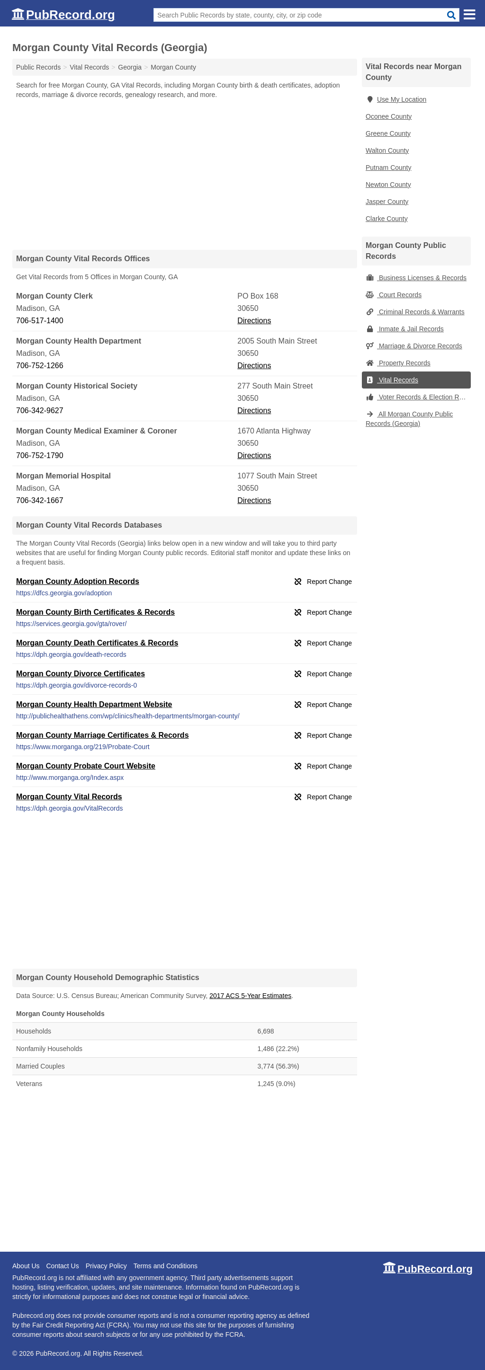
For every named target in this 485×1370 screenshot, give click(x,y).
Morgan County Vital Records (69, 797)
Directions (254, 321)
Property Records (398, 363)
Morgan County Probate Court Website (85, 766)
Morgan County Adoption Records (77, 581)
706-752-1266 (39, 366)
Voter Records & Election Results (418, 397)
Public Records (38, 67)
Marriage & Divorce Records (414, 346)
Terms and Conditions (166, 1266)
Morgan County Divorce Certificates (80, 674)
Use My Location (396, 99)
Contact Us (62, 1266)
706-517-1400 (39, 321)
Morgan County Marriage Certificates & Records (102, 735)
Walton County (387, 150)
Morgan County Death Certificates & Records (97, 643)
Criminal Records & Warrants (415, 312)
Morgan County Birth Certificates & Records (95, 612)
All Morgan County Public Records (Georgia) (409, 418)
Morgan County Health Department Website (94, 704)
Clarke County (387, 218)
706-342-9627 (39, 411)
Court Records (394, 295)
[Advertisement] (184, 174)
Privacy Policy (106, 1266)
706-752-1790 (39, 455)
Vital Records (392, 380)
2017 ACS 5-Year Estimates (250, 995)
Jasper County (387, 201)
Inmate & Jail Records (405, 329)
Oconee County (389, 116)
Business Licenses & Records (416, 278)
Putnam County (389, 167)
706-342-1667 (39, 500)
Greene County (388, 133)
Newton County (388, 184)
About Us (26, 1266)
